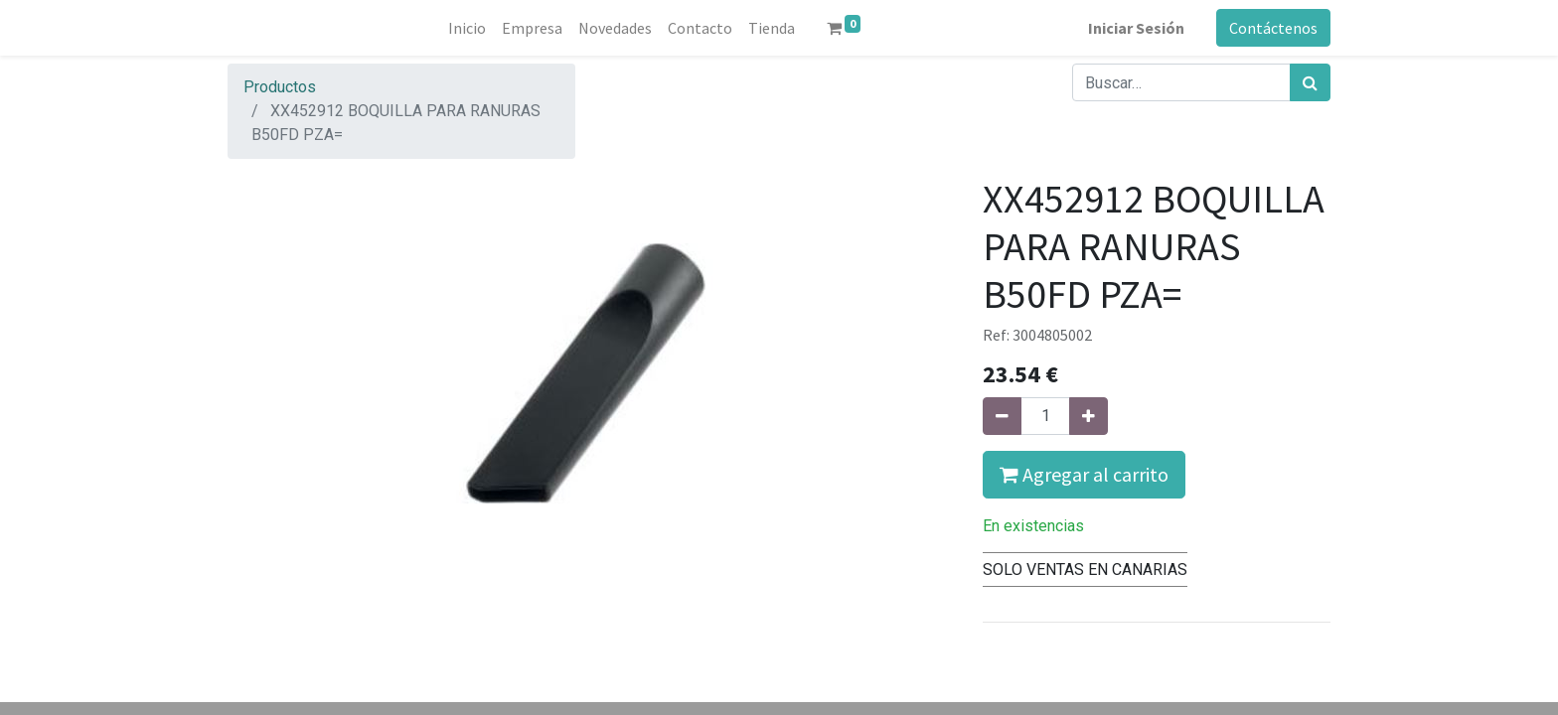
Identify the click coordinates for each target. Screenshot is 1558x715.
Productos (279, 86)
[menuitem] (467, 28)
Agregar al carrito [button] (1084, 474)
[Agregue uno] (1088, 416)
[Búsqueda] (1310, 82)
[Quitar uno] (1002, 416)
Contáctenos (1273, 28)
